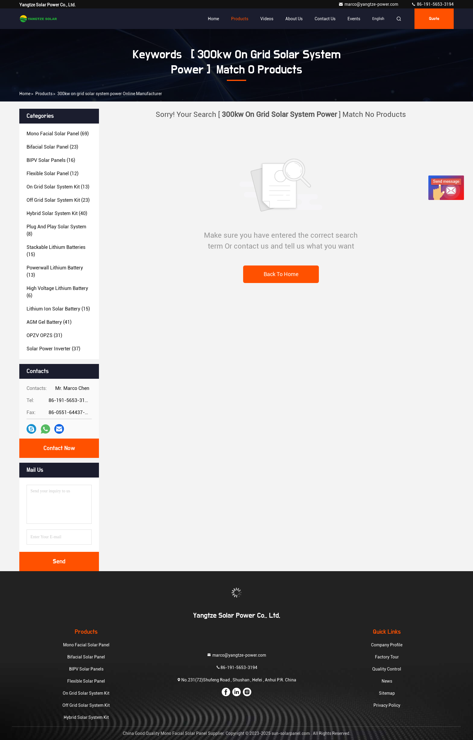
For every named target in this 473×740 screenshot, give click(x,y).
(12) (52, 173)
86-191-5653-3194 (432, 4)
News (387, 681)
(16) (51, 160)
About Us (294, 18)
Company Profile (386, 644)
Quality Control (386, 669)
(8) (56, 230)
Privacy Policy (386, 705)
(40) (57, 213)
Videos (266, 18)
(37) (53, 349)
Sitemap (387, 693)
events (354, 18)
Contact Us (325, 18)
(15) (56, 250)
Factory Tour (387, 657)
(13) (58, 187)
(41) (49, 322)
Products (239, 18)
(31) (44, 335)
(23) (52, 147)
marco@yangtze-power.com (368, 4)
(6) (57, 291)
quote (434, 19)
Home (213, 18)
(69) (58, 134)
